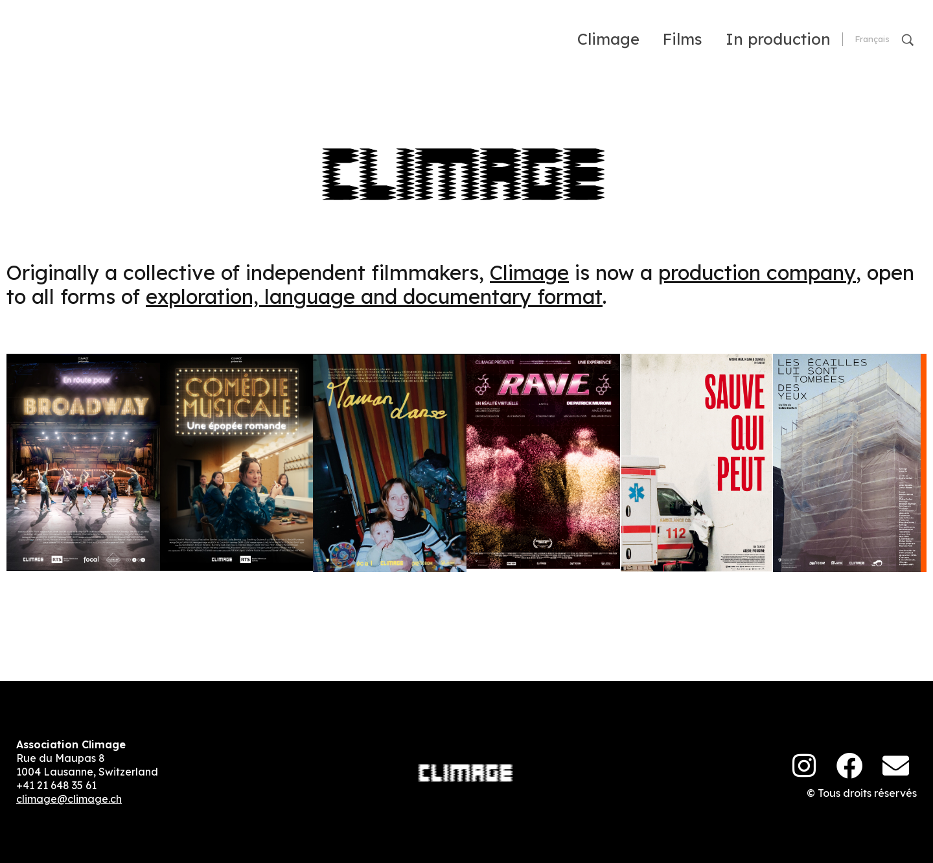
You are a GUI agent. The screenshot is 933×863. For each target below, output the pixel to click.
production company (757, 272)
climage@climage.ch (69, 798)
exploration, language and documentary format (374, 296)
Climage (529, 272)
